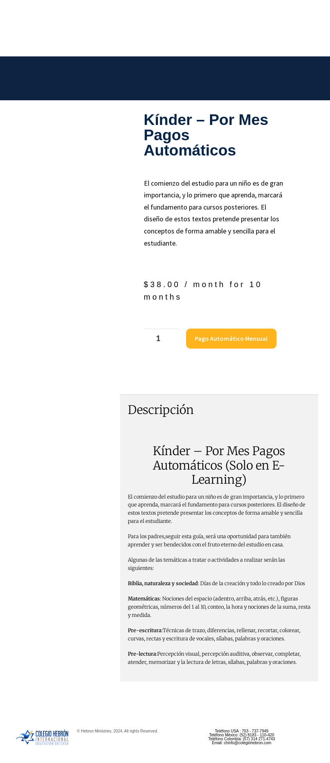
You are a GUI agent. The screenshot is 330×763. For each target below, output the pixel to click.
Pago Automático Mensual (224, 337)
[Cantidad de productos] (157, 338)
